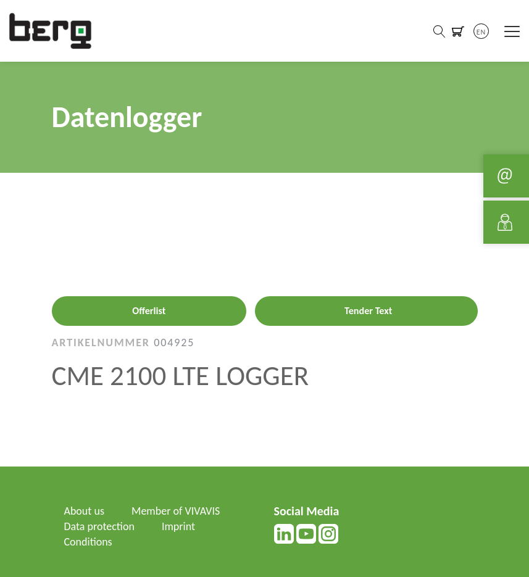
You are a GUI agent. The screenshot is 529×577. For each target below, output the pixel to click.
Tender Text (368, 311)
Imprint (178, 526)
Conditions (88, 542)
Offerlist (148, 311)
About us (84, 511)
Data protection (99, 526)
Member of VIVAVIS (175, 511)
